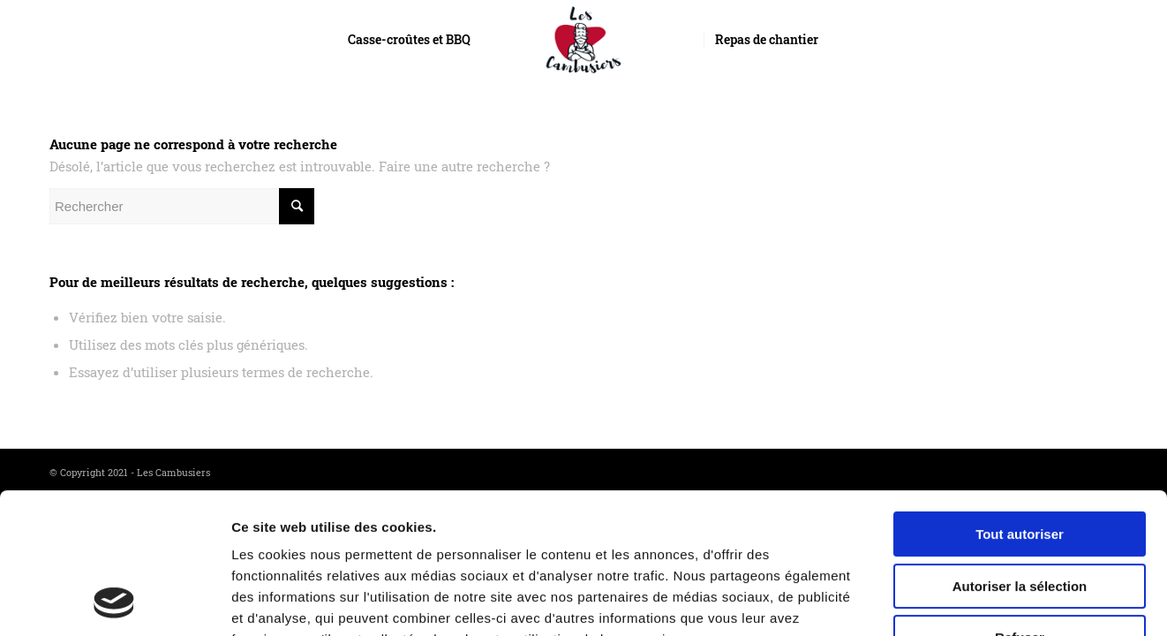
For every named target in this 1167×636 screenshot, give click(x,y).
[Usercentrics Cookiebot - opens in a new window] (114, 601)
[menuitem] (409, 40)
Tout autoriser (1019, 402)
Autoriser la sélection (1020, 454)
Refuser (1019, 505)
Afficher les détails (968, 601)
